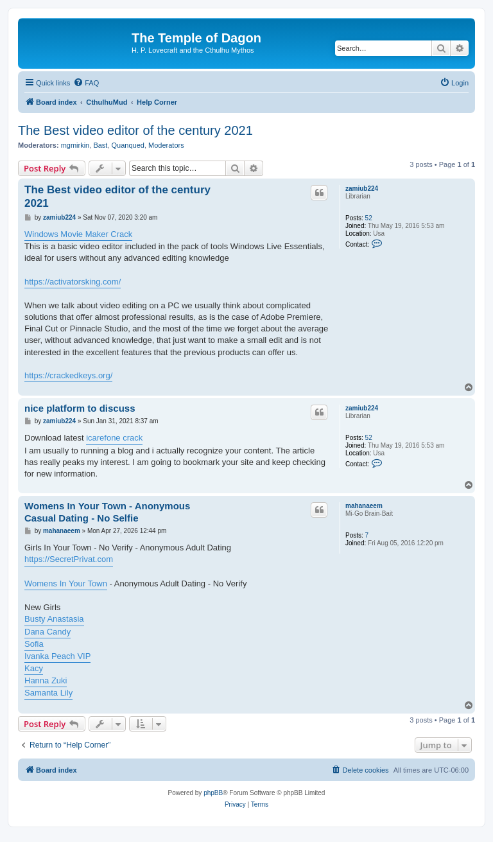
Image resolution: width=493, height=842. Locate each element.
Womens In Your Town (65, 583)
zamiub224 (361, 188)
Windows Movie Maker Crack (78, 234)
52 (368, 218)
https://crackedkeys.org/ (68, 375)
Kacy (33, 668)
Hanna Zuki (45, 680)
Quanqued (128, 145)
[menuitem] (86, 83)
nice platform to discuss (79, 408)
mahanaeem (364, 505)
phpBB (213, 792)
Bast (100, 145)
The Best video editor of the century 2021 (135, 130)
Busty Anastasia (54, 619)
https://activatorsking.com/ (72, 281)
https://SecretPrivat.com (68, 559)
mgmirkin (75, 145)
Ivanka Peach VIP (57, 656)
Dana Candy (47, 631)
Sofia (34, 644)
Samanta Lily (48, 692)
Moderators (166, 145)
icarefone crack (114, 438)
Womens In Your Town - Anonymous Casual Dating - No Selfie (107, 511)
